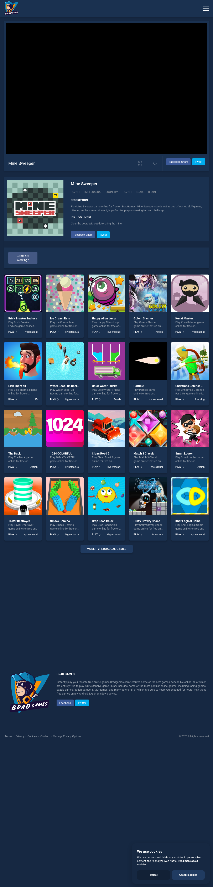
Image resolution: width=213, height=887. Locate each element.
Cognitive (112, 191)
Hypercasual (93, 191)
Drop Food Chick (102, 521)
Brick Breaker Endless (22, 318)
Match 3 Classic (144, 453)
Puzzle (75, 191)
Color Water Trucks (104, 386)
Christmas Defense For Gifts (194, 386)
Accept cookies (188, 874)
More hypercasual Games (106, 549)
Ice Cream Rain (60, 318)
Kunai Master (184, 318)
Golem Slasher (143, 318)
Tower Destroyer (19, 521)
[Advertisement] (106, 607)
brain (152, 191)
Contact (45, 736)
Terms (9, 736)
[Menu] (206, 8)
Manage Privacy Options (66, 736)
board (140, 191)
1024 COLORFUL (61, 453)
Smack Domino (60, 521)
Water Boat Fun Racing (65, 386)
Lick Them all (17, 386)
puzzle (127, 191)
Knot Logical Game (188, 521)
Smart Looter (184, 453)
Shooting (199, 399)
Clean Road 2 (100, 453)
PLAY (11, 331)
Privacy (20, 736)
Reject (153, 874)
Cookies (32, 736)
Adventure (157, 534)
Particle (139, 386)
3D (36, 399)
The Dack (14, 453)
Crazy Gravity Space (147, 521)
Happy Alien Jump (104, 318)
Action (159, 331)
